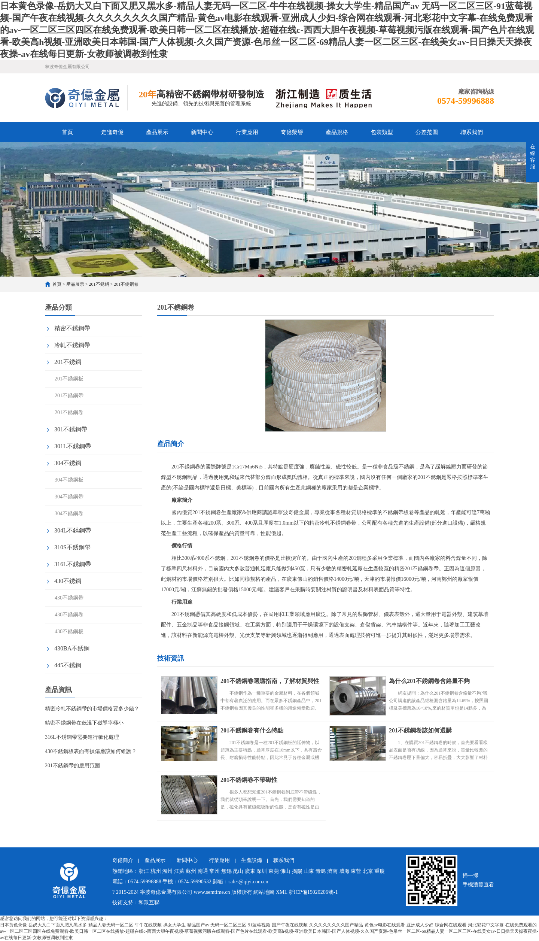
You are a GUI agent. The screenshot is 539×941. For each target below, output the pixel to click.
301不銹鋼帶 (70, 429)
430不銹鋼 (67, 581)
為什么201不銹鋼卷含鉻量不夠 (429, 681)
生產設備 (251, 860)
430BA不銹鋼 (71, 648)
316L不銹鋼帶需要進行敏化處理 (82, 737)
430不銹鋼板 (69, 631)
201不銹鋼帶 (69, 395)
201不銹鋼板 (69, 379)
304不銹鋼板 (69, 480)
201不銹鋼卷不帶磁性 (248, 780)
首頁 (67, 132)
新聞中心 (202, 132)
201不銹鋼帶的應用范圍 (72, 765)
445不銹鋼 (67, 665)
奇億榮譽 (292, 132)
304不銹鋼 (67, 463)
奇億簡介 (122, 860)
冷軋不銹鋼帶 (72, 345)
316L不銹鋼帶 (72, 564)
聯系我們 (471, 132)
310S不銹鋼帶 (72, 547)
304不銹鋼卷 (69, 513)
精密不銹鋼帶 (72, 328)
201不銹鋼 (99, 284)
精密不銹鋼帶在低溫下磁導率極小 (84, 723)
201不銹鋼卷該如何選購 (420, 730)
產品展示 (157, 132)
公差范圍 (426, 132)
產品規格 (337, 132)
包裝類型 (382, 132)
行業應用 (247, 132)
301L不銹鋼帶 (72, 446)
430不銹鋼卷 (69, 614)
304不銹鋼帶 (69, 497)
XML (281, 892)
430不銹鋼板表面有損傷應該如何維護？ (91, 751)
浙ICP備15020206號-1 (313, 892)
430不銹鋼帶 (69, 598)
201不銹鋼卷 (69, 412)
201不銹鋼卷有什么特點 (251, 730)
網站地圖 (263, 892)
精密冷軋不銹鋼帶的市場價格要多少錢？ (92, 708)
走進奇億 (112, 132)
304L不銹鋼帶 (72, 530)
